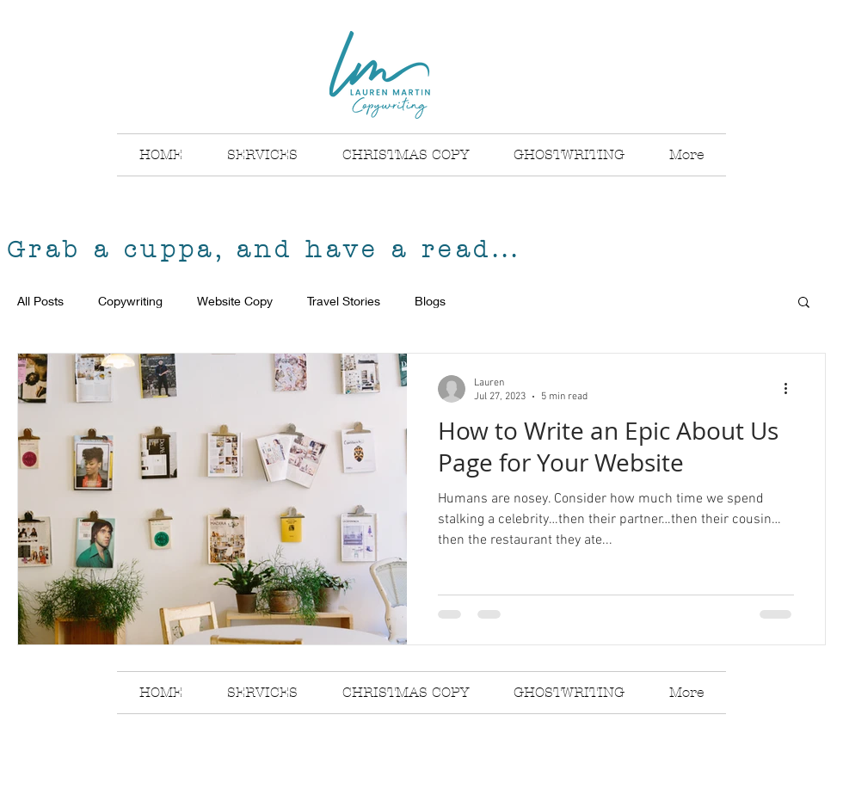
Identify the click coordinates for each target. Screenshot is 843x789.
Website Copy (235, 300)
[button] (804, 303)
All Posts (40, 300)
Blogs (430, 300)
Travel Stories (343, 300)
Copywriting (130, 300)
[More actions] (791, 389)
